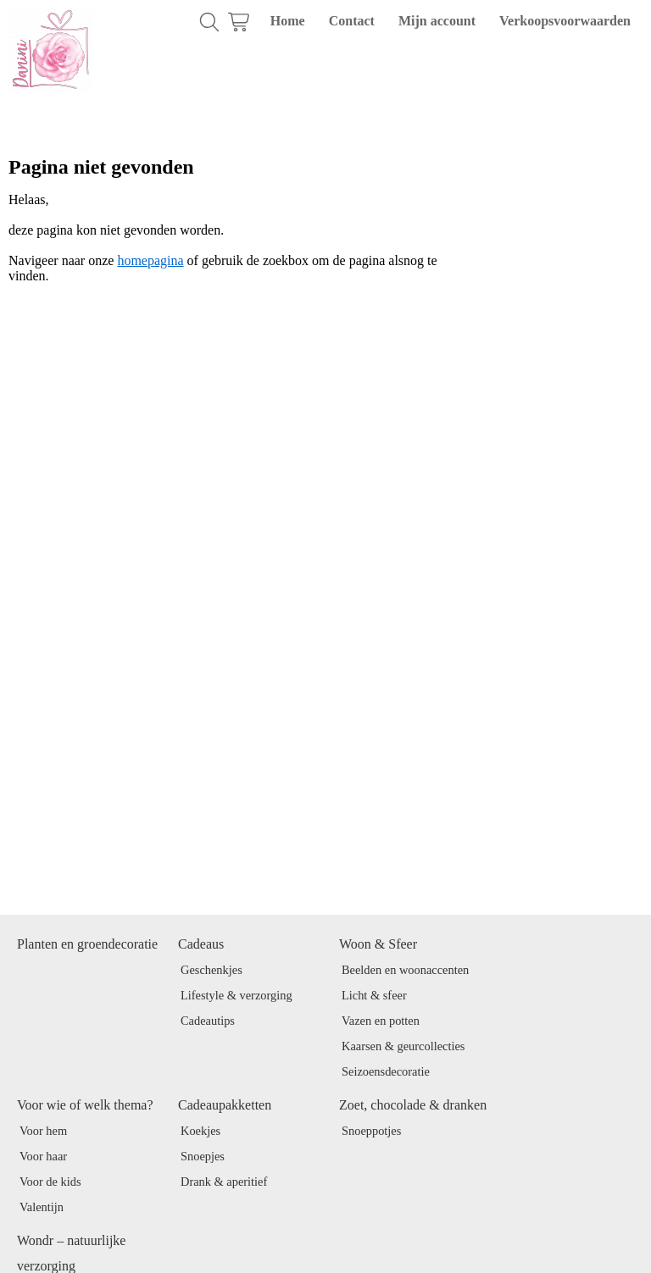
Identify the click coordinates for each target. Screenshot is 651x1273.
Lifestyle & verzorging (236, 995)
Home (287, 21)
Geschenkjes (211, 970)
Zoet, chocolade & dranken (413, 1105)
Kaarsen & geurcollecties (403, 1046)
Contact (352, 21)
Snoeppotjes (371, 1130)
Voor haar (43, 1156)
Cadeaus (201, 944)
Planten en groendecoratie (87, 944)
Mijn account (437, 21)
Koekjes (200, 1130)
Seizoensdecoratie (386, 1071)
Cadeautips (208, 1020)
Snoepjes (203, 1156)
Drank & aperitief (224, 1181)
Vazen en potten (381, 1020)
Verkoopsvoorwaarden (565, 21)
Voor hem (43, 1130)
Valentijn (41, 1207)
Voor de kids (50, 1181)
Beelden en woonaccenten (405, 970)
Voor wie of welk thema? (85, 1105)
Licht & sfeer (374, 995)
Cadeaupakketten (224, 1105)
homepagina (150, 260)
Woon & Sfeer (378, 944)
